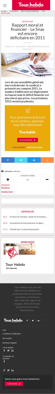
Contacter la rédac (27, 175)
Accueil (4, 11)
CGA (4, 330)
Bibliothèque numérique (30, 11)
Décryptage (5, 13)
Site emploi (7, 338)
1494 (43, 11)
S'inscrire (12, 383)
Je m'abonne (26, 140)
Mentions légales (9, 342)
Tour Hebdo (13, 11)
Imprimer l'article (12, 171)
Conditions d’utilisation (11, 333)
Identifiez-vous (34, 147)
